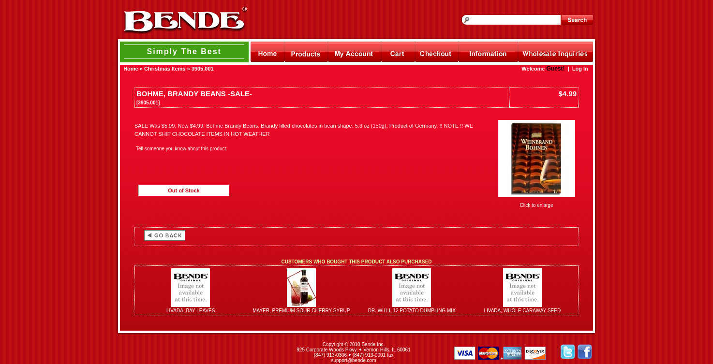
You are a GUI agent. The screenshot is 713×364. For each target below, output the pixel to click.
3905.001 (203, 69)
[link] (200, 352)
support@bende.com (353, 360)
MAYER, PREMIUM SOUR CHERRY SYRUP (301, 310)
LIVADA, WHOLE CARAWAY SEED (522, 310)
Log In (580, 69)
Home (130, 69)
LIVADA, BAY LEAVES (190, 310)
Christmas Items (165, 69)
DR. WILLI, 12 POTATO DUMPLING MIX (412, 310)
